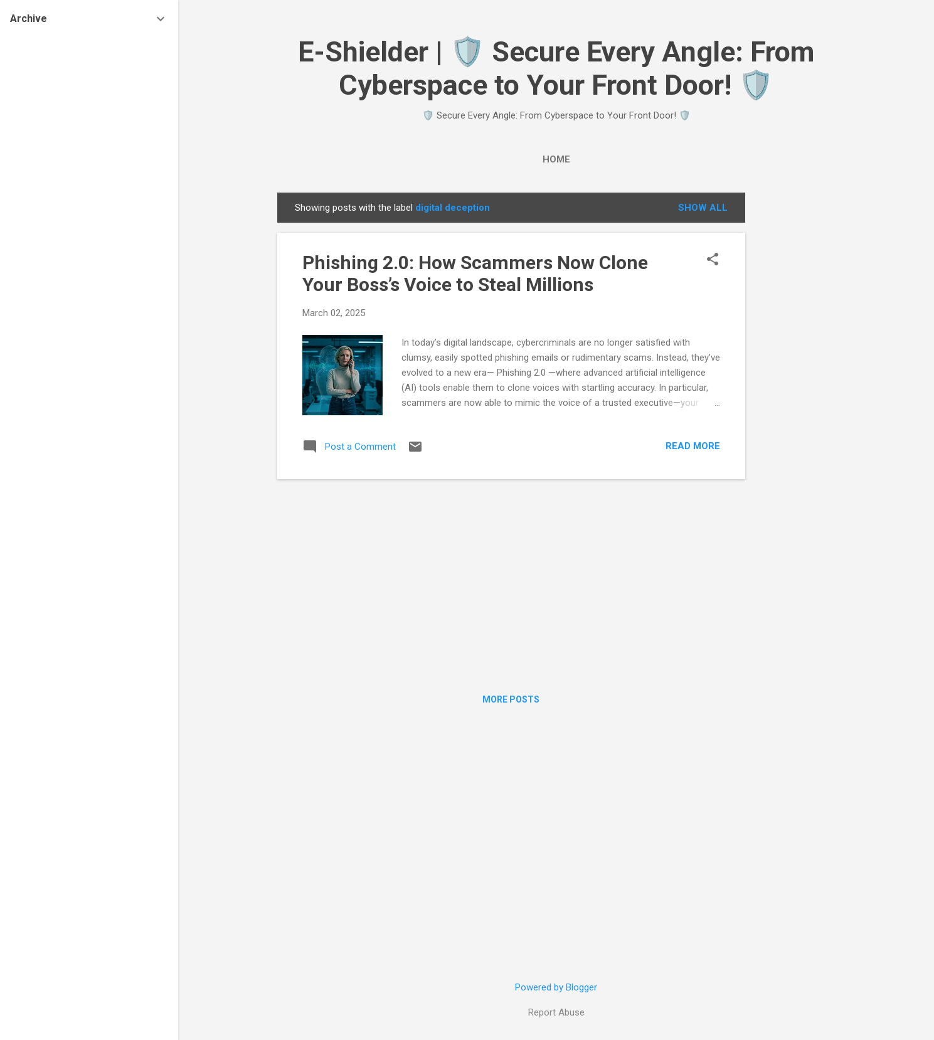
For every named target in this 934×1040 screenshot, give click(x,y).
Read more (693, 446)
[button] (712, 260)
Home (556, 159)
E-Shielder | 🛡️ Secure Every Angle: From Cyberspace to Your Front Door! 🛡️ (556, 68)
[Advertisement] (795, 381)
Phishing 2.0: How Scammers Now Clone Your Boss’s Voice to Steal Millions (475, 273)
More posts (510, 699)
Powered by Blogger (556, 987)
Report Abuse (556, 1012)
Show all (703, 207)
